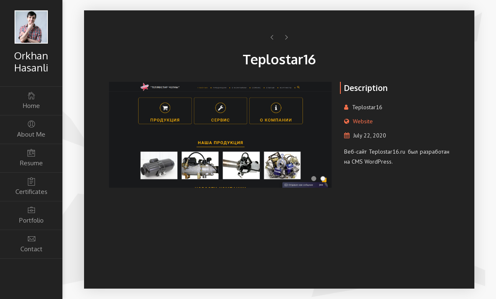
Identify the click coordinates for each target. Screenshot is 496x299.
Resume (31, 157)
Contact (31, 243)
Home (31, 100)
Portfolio (31, 215)
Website (363, 121)
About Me (31, 129)
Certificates (31, 186)
